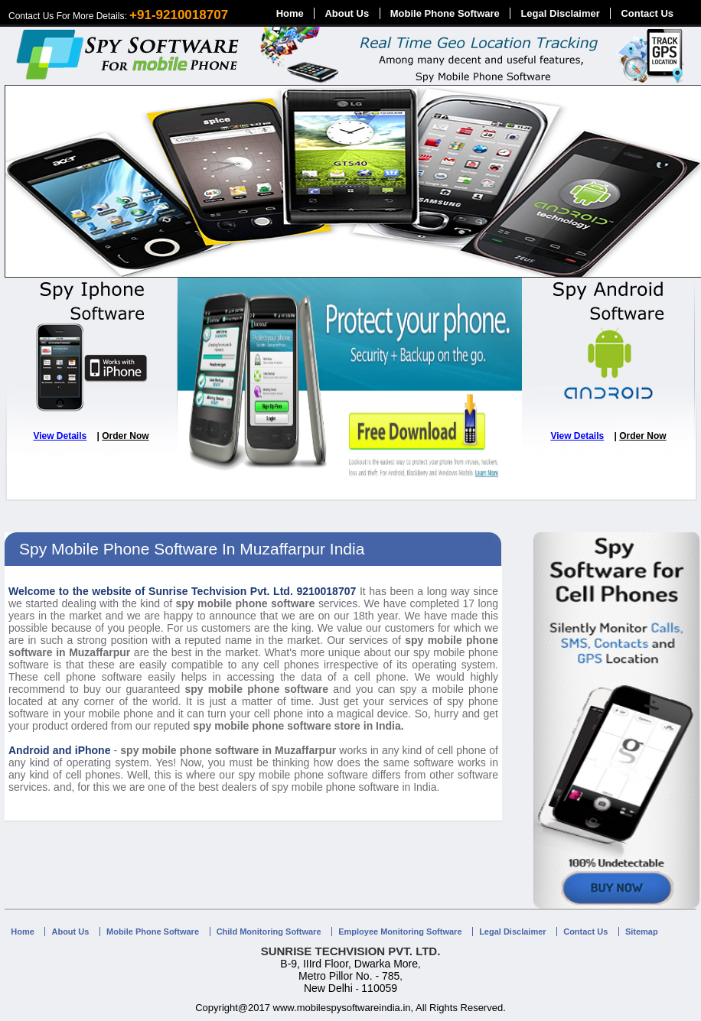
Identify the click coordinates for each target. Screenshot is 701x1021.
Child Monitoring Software (269, 931)
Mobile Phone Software (445, 13)
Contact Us (647, 13)
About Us (346, 13)
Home (290, 13)
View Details (59, 436)
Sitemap (641, 931)
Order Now (125, 436)
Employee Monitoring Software (399, 931)
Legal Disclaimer (559, 13)
